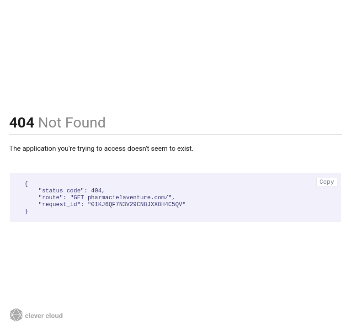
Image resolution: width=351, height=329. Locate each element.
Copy (326, 182)
